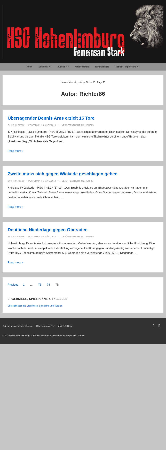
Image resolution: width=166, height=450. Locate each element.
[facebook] (160, 326)
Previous (13, 284)
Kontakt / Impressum (128, 67)
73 (39, 284)
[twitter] (154, 326)
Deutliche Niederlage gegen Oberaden (48, 229)
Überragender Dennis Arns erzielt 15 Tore (51, 118)
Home (29, 67)
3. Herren (88, 125)
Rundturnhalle (102, 67)
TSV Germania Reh (45, 326)
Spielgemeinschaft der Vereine (18, 326)
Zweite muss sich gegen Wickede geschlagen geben (63, 173)
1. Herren (88, 236)
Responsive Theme (75, 335)
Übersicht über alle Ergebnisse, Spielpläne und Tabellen (35, 305)
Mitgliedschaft (82, 67)
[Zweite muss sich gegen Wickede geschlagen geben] (49, 181)
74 (48, 284)
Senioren (45, 67)
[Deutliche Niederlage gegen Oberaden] (49, 236)
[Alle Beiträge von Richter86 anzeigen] (18, 125)
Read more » (15, 150)
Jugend (64, 67)
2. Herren (88, 181)
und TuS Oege (65, 326)
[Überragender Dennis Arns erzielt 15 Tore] (49, 125)
